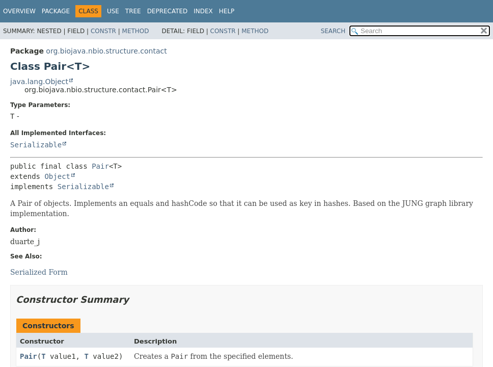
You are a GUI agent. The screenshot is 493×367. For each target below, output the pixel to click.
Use (113, 11)
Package (56, 11)
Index (203, 11)
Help (227, 11)
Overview (19, 11)
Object (57, 176)
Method (135, 31)
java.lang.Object (39, 81)
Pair (100, 166)
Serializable (36, 145)
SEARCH (333, 31)
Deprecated (167, 11)
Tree (133, 11)
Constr (103, 31)
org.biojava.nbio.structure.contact (106, 51)
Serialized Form (39, 272)
